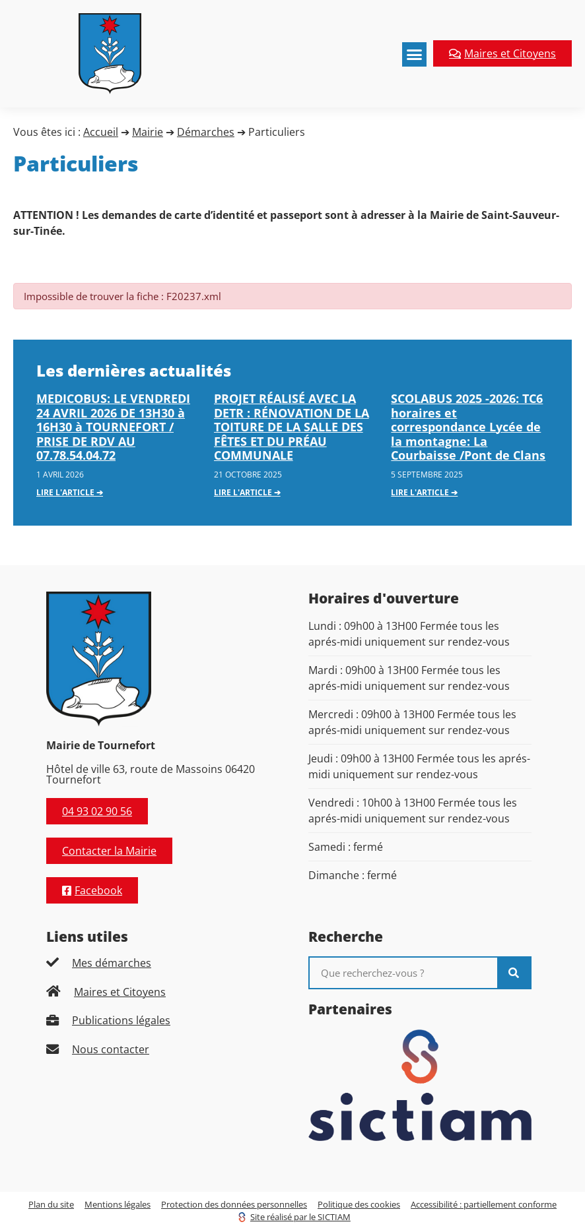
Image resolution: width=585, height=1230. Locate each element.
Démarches (205, 132)
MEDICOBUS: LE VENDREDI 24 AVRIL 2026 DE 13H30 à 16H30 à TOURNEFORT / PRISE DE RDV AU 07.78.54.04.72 (113, 426)
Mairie (147, 132)
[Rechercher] (513, 973)
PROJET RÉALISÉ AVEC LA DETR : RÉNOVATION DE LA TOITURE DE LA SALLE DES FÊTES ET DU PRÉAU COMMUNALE (291, 426)
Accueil (100, 132)
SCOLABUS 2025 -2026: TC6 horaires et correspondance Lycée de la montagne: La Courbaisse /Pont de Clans (468, 426)
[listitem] (157, 962)
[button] (414, 54)
